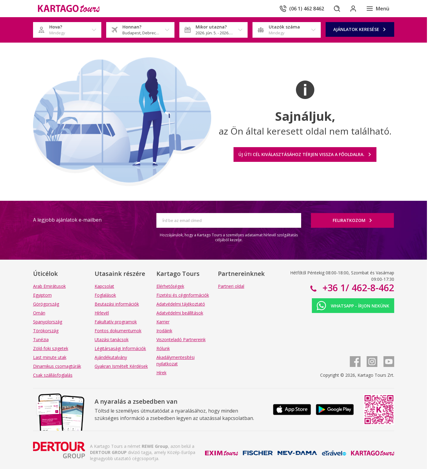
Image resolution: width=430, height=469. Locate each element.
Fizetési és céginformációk (182, 295)
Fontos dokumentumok (118, 331)
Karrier (163, 322)
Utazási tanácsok (112, 339)
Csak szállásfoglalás (53, 375)
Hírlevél (102, 313)
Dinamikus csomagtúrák (57, 366)
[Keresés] (335, 8)
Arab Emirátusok (49, 286)
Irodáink (164, 331)
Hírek (161, 373)
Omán (39, 313)
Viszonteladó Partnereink (181, 339)
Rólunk (163, 348)
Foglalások (105, 295)
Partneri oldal (231, 286)
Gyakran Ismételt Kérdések (121, 366)
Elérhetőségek (170, 286)
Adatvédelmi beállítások (179, 313)
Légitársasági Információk (120, 348)
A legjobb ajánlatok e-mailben (67, 219)
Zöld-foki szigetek (50, 348)
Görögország (46, 304)
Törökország (45, 331)
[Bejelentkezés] (352, 8)
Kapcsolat (104, 286)
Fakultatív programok (116, 322)
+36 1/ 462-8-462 (357, 287)
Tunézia (41, 339)
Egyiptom (42, 295)
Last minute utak (49, 357)
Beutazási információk (117, 304)
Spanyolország (47, 322)
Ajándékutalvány (111, 357)
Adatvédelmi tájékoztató (180, 304)
